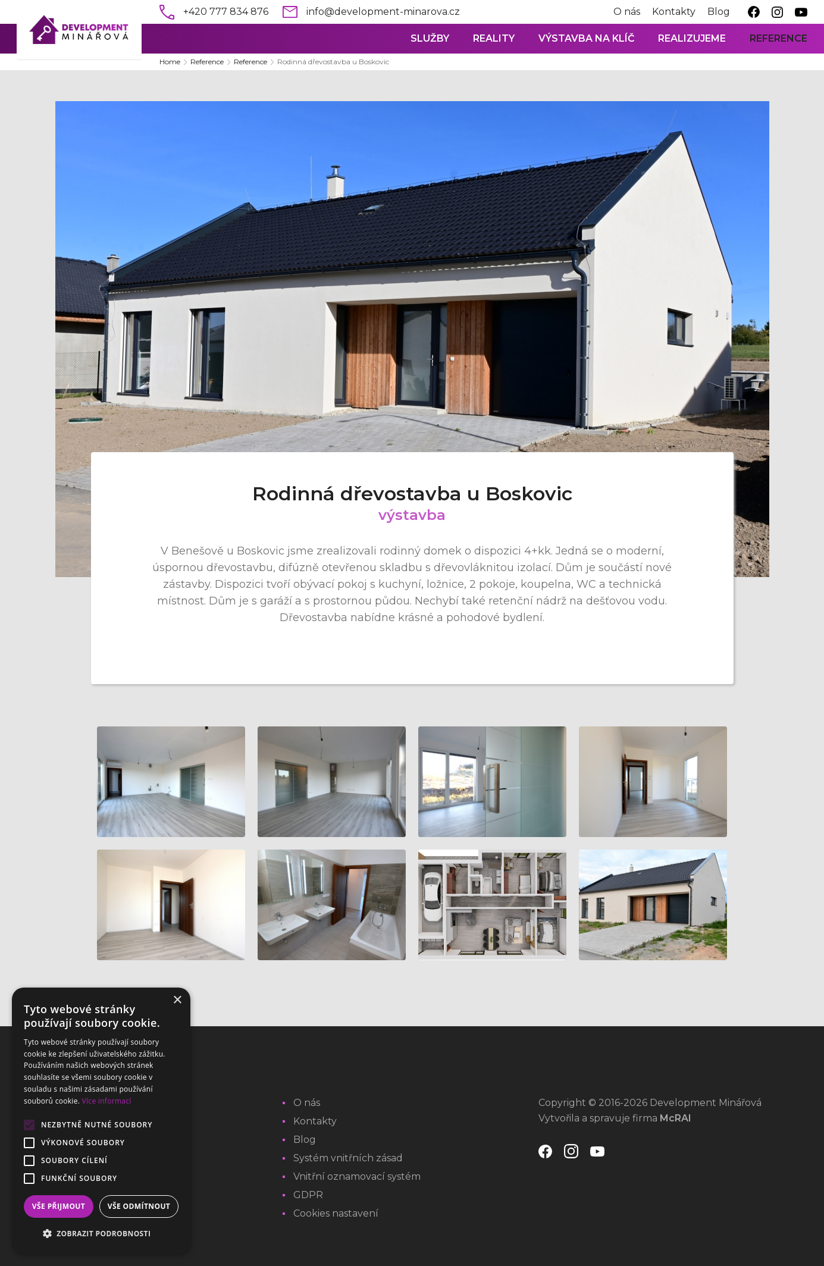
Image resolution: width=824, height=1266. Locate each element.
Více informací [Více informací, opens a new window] (106, 1101)
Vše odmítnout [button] (139, 1206)
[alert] (101, 1121)
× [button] (177, 1000)
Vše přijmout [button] (58, 1206)
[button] (101, 1234)
